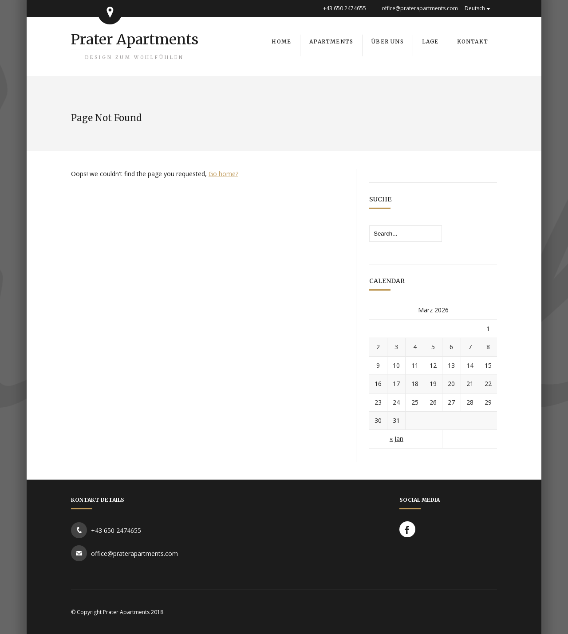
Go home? (223, 173)
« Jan (396, 438)
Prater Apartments (134, 45)
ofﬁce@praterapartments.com (420, 8)
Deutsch (475, 8)
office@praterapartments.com (134, 553)
